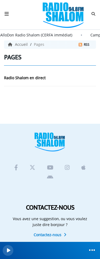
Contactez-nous (50, 234)
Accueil (18, 44)
